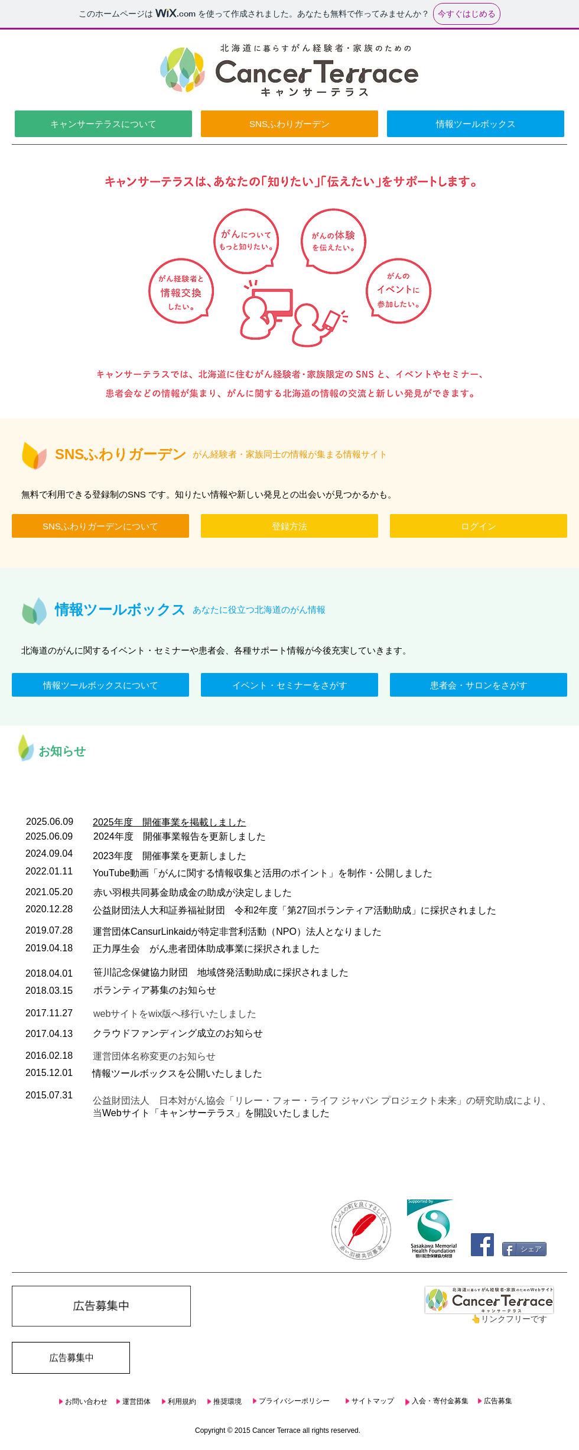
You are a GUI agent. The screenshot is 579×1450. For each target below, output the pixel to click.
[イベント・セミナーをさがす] (289, 685)
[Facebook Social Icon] (482, 1244)
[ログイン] (478, 526)
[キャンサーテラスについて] (103, 123)
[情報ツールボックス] (475, 123)
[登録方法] (289, 526)
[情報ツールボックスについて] (100, 685)
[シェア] (524, 1249)
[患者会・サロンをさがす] (478, 685)
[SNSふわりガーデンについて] (100, 526)
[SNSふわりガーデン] (289, 123)
